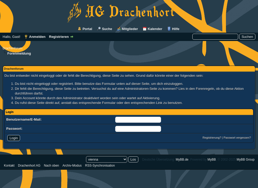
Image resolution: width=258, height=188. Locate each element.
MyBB (211, 159)
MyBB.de (182, 159)
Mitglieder (130, 29)
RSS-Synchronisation (100, 165)
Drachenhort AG (29, 165)
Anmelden (37, 37)
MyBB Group (246, 159)
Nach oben (51, 165)
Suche (107, 29)
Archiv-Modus (72, 165)
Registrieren (59, 37)
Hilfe (175, 29)
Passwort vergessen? (237, 137)
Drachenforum (12, 48)
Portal (87, 29)
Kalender (155, 29)
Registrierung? (211, 137)
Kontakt (9, 165)
